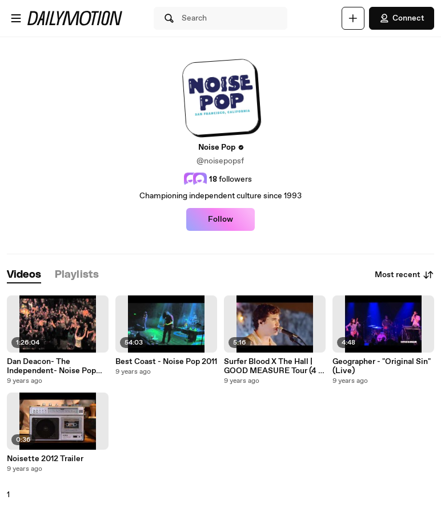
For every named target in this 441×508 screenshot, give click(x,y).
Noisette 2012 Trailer (45, 458)
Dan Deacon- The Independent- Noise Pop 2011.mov (51, 366)
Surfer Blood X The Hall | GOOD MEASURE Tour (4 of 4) (275, 366)
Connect (401, 18)
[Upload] (353, 18)
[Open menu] (16, 18)
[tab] (24, 275)
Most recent (404, 275)
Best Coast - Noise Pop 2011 (166, 361)
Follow (220, 219)
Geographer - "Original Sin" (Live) (381, 366)
